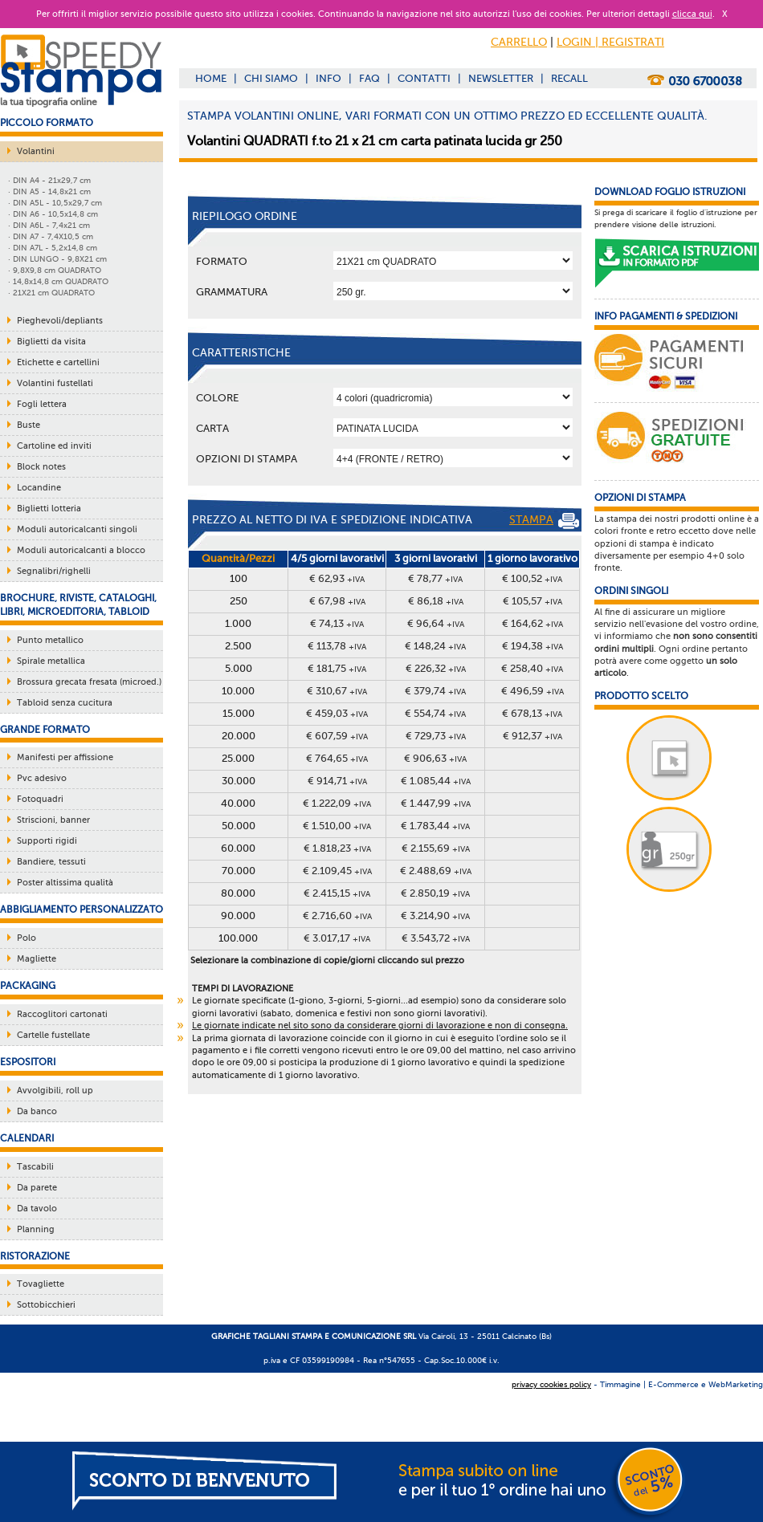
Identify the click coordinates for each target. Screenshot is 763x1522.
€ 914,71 (337, 781)
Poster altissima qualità (65, 882)
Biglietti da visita (51, 341)
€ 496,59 (532, 691)
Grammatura (231, 292)
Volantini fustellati (55, 383)
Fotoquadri (40, 799)
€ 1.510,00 (337, 826)
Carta (212, 428)
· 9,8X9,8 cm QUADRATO (54, 270)
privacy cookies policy (551, 1384)
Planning (36, 1229)
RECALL (569, 78)
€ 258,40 (532, 668)
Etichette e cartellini (58, 362)
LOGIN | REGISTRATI (610, 42)
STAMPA (544, 521)
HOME (210, 78)
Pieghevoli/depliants (60, 320)
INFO (328, 78)
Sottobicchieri (46, 1305)
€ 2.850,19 (435, 893)
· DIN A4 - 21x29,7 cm (49, 180)
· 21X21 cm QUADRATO (51, 292)
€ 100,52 (532, 578)
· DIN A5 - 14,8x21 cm (49, 191)
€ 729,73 (436, 736)
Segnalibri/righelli (54, 571)
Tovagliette (40, 1284)
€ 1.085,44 (436, 781)
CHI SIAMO (271, 78)
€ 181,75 (337, 668)
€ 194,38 (532, 646)
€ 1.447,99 (436, 803)
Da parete (37, 1187)
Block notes (41, 467)
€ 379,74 (435, 691)
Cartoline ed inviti (54, 446)
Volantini (36, 151)
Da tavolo (37, 1208)
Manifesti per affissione (65, 757)
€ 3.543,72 (436, 938)
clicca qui (692, 14)
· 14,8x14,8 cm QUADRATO (58, 281)
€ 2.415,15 (337, 893)
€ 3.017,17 (337, 938)
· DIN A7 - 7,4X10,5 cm (50, 236)
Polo (26, 938)
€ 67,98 (337, 601)
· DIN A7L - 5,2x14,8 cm (52, 247)
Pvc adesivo (42, 778)
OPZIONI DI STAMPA (246, 459)
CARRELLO (519, 42)
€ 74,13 (337, 623)
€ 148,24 (435, 646)
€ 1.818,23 (337, 848)
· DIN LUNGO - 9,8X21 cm (57, 258)
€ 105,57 (532, 601)
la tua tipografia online (48, 102)
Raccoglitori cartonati (62, 1014)
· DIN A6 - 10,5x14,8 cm (53, 214)
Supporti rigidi (47, 841)
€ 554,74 (435, 713)
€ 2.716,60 (337, 916)
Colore (217, 398)
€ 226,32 (436, 668)
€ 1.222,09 (337, 803)
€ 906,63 (435, 758)
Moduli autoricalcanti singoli (77, 529)
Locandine (39, 487)
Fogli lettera (42, 404)
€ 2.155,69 (436, 848)
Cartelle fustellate (53, 1035)
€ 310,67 (337, 691)
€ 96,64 (435, 623)
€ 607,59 (337, 736)
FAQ (369, 78)
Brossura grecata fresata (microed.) (89, 682)
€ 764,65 (337, 758)
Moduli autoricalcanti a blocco (81, 550)
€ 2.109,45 (337, 871)
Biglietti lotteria (49, 508)
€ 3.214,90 (435, 916)
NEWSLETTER (500, 78)
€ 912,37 (532, 736)
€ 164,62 (532, 623)
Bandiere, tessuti (51, 862)
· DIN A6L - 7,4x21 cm (49, 225)
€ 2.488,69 (435, 871)
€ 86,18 (435, 601)
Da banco (37, 1111)
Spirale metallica (51, 661)
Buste (28, 425)
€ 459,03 (337, 713)
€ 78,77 (435, 578)
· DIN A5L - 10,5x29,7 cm (55, 202)
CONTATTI (424, 78)
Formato (221, 261)
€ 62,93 (337, 578)
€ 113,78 (337, 646)
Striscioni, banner (53, 820)
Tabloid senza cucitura (64, 703)
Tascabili (35, 1167)
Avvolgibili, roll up (55, 1090)
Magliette (36, 959)
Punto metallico (50, 640)
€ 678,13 (532, 713)
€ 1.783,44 (435, 826)
